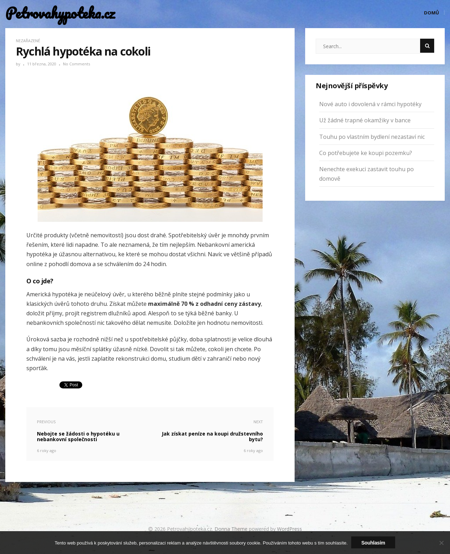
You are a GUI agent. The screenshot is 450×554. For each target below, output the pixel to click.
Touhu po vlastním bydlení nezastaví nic (372, 137)
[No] (441, 542)
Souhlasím (373, 543)
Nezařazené (28, 40)
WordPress (289, 529)
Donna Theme (231, 529)
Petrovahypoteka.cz (58, 13)
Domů (431, 12)
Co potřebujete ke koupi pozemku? (365, 153)
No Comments (76, 63)
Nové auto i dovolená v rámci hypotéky (370, 104)
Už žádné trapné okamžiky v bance (365, 120)
